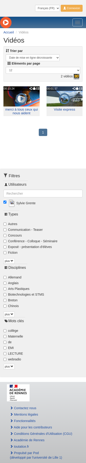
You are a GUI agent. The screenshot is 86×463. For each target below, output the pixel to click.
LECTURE (13, 353)
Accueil (8, 32)
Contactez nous (23, 408)
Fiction (10, 252)
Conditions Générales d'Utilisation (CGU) (41, 434)
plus (9, 261)
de (7, 342)
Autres (10, 224)
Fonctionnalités (23, 421)
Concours (12, 235)
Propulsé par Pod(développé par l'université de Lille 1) (36, 455)
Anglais (11, 283)
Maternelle (13, 336)
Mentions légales (24, 414)
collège (10, 330)
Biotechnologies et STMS (23, 294)
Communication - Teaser (23, 230)
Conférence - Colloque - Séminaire (30, 241)
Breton (10, 300)
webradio (12, 359)
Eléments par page (24, 63)
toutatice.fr (19, 446)
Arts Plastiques (16, 289)
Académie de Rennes (27, 440)
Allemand (12, 277)
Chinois (11, 306)
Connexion (71, 8)
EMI (8, 348)
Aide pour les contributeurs (31, 427)
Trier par (14, 51)
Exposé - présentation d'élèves (27, 247)
